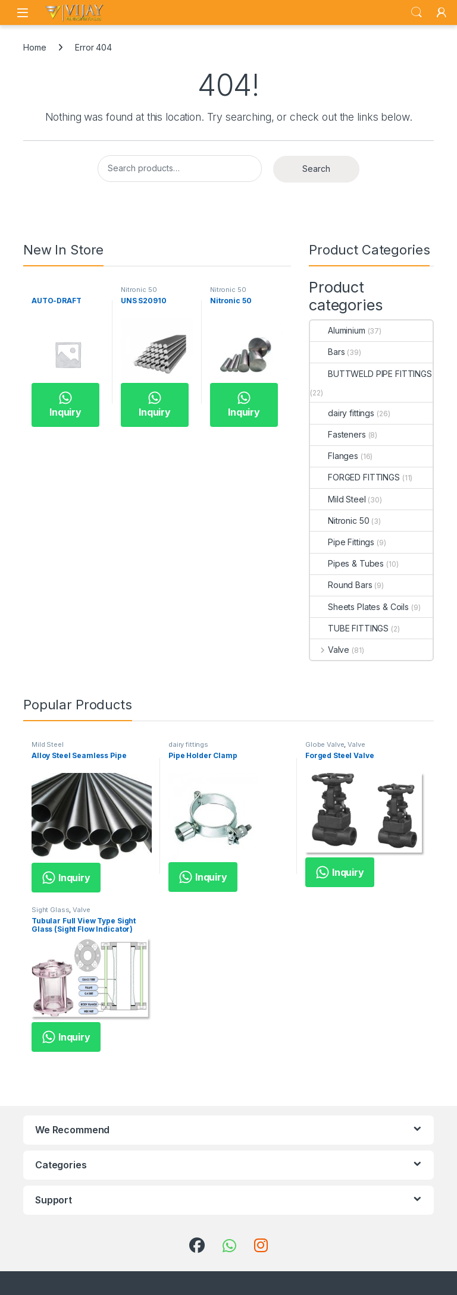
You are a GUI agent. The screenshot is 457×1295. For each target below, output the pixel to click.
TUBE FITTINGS (349, 628)
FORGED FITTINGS (355, 477)
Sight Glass (50, 910)
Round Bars (341, 585)
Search (416, 12)
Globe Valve (324, 744)
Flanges (334, 456)
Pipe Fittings (342, 542)
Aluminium (337, 330)
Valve (329, 650)
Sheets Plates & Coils (359, 607)
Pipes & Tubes (347, 563)
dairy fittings (342, 413)
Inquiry (65, 404)
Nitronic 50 (138, 289)
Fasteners (338, 434)
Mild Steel (338, 499)
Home (34, 47)
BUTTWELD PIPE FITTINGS (371, 374)
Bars (327, 352)
